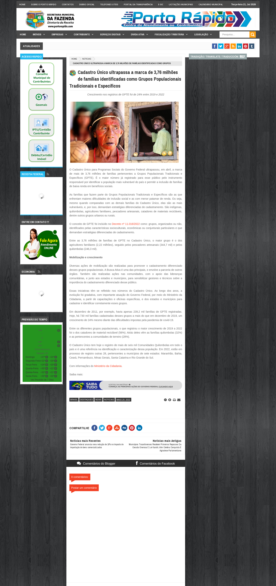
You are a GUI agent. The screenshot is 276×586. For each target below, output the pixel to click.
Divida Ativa (137, 34)
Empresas (57, 34)
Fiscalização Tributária (169, 34)
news (98, 400)
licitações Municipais (181, 4)
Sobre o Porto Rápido (43, 4)
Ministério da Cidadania (108, 366)
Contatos (68, 4)
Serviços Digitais (110, 34)
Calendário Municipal (211, 4)
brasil (74, 400)
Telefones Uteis (109, 4)
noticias (86, 59)
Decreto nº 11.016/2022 (126, 223)
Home (22, 4)
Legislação (201, 34)
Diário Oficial (86, 4)
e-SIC (160, 4)
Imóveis (37, 34)
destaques (86, 400)
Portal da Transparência (138, 4)
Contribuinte (82, 34)
